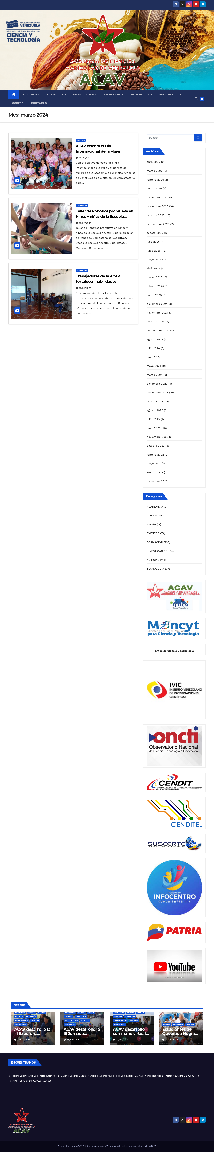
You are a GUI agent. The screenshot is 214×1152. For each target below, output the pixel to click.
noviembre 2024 (157, 312)
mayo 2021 (154, 463)
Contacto (39, 103)
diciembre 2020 (157, 481)
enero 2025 (154, 295)
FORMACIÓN (82, 205)
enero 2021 (154, 472)
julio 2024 (153, 348)
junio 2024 (154, 357)
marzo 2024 (155, 374)
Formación (55, 94)
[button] (196, 98)
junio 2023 (154, 428)
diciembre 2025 (157, 197)
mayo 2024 (154, 365)
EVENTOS (81, 140)
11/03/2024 (85, 223)
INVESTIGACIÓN (157, 551)
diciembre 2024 (157, 303)
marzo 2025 (155, 277)
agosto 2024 (155, 339)
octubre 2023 (156, 401)
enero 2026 (154, 188)
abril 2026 (153, 161)
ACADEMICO (155, 506)
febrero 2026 (155, 179)
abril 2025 (153, 268)
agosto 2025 (155, 232)
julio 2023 (153, 419)
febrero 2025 (155, 286)
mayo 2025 (154, 259)
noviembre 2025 (157, 206)
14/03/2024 (85, 158)
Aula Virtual (169, 94)
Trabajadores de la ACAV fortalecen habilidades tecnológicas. (98, 281)
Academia (30, 94)
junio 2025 (154, 250)
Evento (151, 524)
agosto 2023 (155, 410)
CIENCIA (152, 515)
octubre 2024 (156, 321)
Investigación (84, 94)
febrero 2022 (155, 454)
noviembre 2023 (157, 392)
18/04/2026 (24, 1039)
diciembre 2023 (157, 383)
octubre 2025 (156, 215)
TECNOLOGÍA (155, 568)
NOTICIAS (153, 559)
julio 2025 (153, 241)
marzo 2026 (155, 170)
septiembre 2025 (158, 224)
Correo (18, 103)
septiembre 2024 (158, 330)
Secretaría (113, 94)
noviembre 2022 (157, 436)
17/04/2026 (122, 1039)
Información (140, 94)
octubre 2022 (156, 445)
